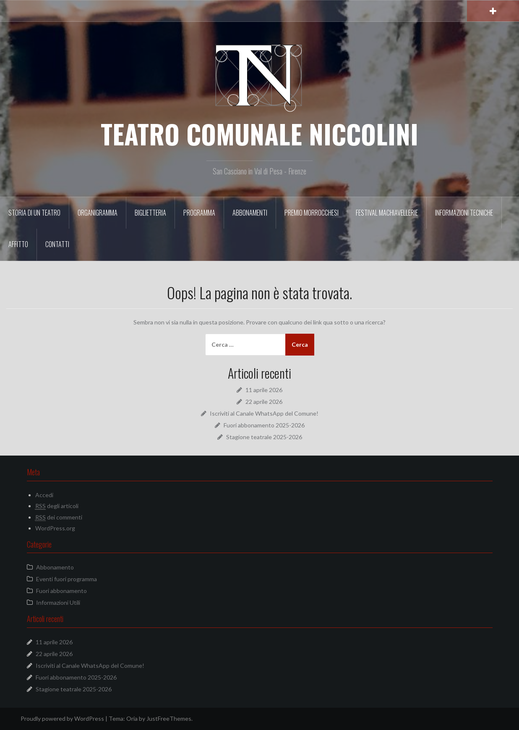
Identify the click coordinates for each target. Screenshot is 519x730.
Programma (199, 213)
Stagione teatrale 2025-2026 (264, 436)
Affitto (18, 244)
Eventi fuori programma (66, 578)
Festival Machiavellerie (387, 213)
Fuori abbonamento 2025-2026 (264, 425)
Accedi (44, 494)
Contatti (57, 244)
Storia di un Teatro (34, 213)
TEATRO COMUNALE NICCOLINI (259, 133)
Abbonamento (55, 567)
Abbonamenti (249, 213)
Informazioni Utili (58, 602)
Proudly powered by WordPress (62, 718)
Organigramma (97, 213)
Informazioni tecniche (464, 213)
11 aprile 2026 (263, 389)
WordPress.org (55, 528)
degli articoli (56, 506)
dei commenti (58, 517)
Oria (132, 718)
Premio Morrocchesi (311, 213)
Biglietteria (150, 213)
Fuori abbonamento (61, 590)
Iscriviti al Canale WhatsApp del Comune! (264, 413)
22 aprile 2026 (263, 401)
